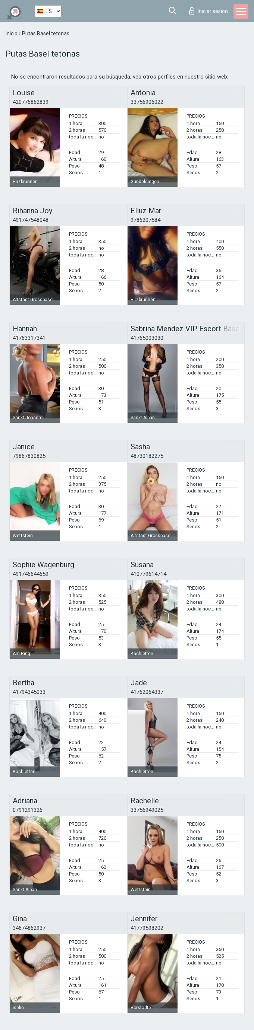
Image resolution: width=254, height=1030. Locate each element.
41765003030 (147, 338)
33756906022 (147, 102)
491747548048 (30, 220)
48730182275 (147, 456)
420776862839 (30, 102)
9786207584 (145, 220)
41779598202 (147, 928)
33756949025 (147, 810)
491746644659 (30, 574)
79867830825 (29, 456)
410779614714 (148, 574)
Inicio (12, 33)
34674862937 (29, 928)
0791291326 (28, 810)
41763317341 (29, 338)
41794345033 (29, 692)
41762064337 (147, 692)
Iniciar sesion (208, 11)
